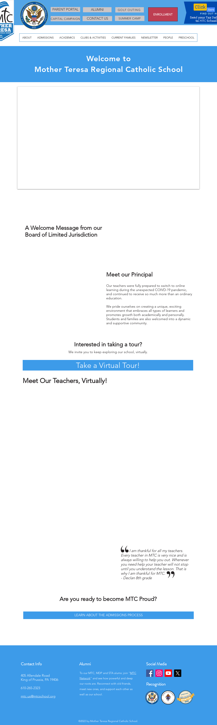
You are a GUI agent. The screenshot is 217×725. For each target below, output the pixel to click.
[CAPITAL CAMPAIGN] (65, 18)
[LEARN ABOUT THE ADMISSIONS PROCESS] (108, 615)
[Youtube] (168, 673)
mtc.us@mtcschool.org (38, 696)
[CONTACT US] (97, 18)
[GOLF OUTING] (129, 9)
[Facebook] (149, 673)
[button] (108, 365)
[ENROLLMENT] (163, 14)
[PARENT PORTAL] (65, 9)
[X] (177, 673)
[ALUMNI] (97, 9)
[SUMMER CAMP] (129, 18)
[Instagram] (159, 673)
